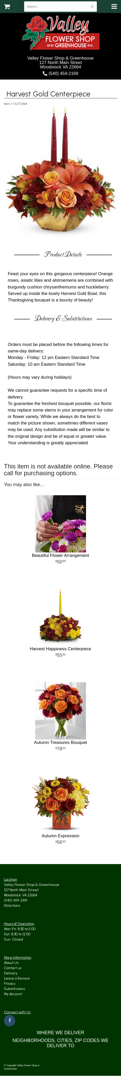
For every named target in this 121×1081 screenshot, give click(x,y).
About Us (11, 963)
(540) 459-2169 (60, 73)
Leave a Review (17, 978)
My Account (13, 994)
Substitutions (14, 989)
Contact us (12, 968)
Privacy (10, 983)
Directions (12, 905)
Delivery (10, 973)
